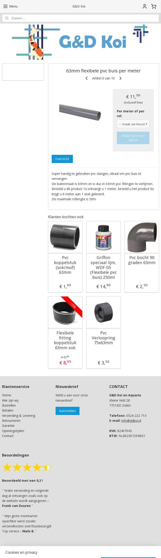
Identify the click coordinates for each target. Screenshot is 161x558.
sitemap (60, 549)
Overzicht (62, 159)
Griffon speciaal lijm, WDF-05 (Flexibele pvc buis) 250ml (103, 267)
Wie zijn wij (10, 400)
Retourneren (11, 420)
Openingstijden (13, 431)
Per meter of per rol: (130, 113)
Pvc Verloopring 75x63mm (103, 338)
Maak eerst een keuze (133, 137)
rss (69, 549)
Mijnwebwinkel (127, 549)
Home (6, 395)
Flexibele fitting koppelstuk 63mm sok (65, 340)
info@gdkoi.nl (131, 420)
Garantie (8, 425)
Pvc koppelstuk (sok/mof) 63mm (65, 265)
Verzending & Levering (18, 415)
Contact (8, 436)
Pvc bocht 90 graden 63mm (142, 260)
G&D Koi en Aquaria (22, 69)
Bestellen (9, 405)
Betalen (7, 410)
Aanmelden (67, 411)
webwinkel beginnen (87, 549)
